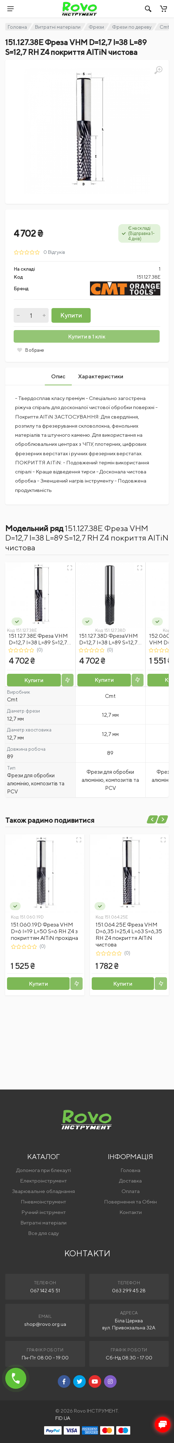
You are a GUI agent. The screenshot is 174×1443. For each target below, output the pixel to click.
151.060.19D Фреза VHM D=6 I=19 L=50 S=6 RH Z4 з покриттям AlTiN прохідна (44, 931)
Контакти (130, 1212)
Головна (17, 27)
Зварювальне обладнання (43, 1191)
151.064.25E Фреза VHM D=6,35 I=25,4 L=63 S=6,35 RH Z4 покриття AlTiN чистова (129, 934)
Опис (58, 376)
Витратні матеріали (58, 27)
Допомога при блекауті (43, 1170)
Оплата (130, 1191)
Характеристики (100, 376)
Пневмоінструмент (43, 1202)
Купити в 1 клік (86, 336)
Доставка (130, 1181)
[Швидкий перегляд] (69, 567)
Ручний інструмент (43, 1212)
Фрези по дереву (132, 27)
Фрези (96, 27)
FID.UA (62, 1418)
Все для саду (43, 1233)
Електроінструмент (43, 1181)
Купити (71, 315)
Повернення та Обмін (130, 1202)
